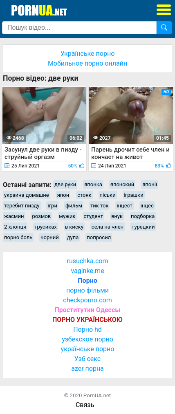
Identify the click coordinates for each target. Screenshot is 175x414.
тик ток (99, 206)
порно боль (18, 237)
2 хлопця (15, 227)
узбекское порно (87, 339)
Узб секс (87, 359)
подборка (143, 216)
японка (93, 184)
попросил (99, 237)
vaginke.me (87, 271)
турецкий (143, 227)
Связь (85, 405)
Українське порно (88, 53)
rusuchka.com (87, 261)
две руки (65, 184)
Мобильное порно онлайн (87, 63)
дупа (73, 237)
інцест (124, 206)
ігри (52, 206)
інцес (147, 206)
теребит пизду (22, 206)
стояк (84, 195)
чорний (49, 237)
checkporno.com (87, 300)
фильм (73, 206)
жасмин (14, 216)
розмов (41, 216)
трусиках (45, 227)
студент (93, 216)
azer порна (87, 368)
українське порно (87, 349)
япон (63, 195)
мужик (67, 216)
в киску (74, 227)
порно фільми (87, 290)
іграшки (134, 195)
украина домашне (26, 195)
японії (149, 184)
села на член (107, 227)
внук (117, 216)
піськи (108, 195)
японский (122, 184)
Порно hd (87, 329)
